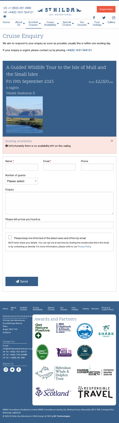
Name (21, 165)
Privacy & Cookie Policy (108, 308)
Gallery (111, 22)
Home (6, 22)
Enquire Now (106, 9)
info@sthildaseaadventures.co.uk (18, 348)
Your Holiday (97, 23)
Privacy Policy (84, 246)
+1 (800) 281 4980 (19, 8)
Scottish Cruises (33, 23)
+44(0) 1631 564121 (21, 12)
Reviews (95, 308)
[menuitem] (6, 24)
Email (59, 165)
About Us (18, 23)
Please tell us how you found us (59, 223)
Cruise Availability (50, 23)
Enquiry (59, 201)
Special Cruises (66, 23)
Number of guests (21, 179)
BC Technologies (62, 416)
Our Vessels (82, 23)
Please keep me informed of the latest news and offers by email (50, 238)
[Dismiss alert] (112, 140)
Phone (97, 165)
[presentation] (32, 263)
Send (22, 281)
